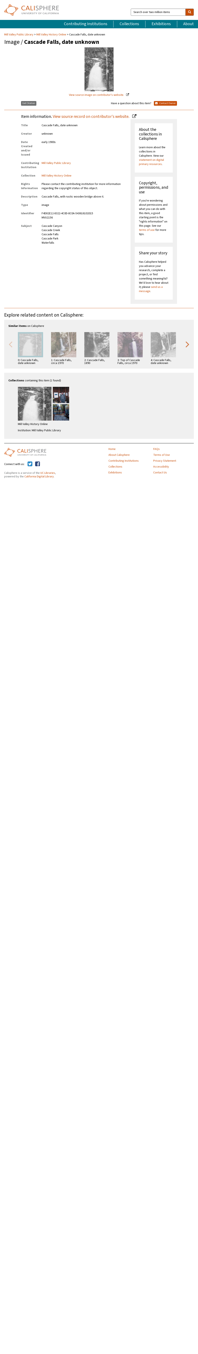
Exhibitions (161, 24)
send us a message (151, 289)
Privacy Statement (164, 460)
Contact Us (160, 472)
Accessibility (161, 466)
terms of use (147, 230)
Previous (10, 344)
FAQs (156, 449)
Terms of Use (161, 454)
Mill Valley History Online (51, 34)
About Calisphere (119, 454)
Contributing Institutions (85, 24)
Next (187, 344)
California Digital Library (39, 476)
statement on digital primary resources (151, 162)
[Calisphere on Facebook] (37, 464)
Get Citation (28, 103)
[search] (189, 12)
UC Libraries (47, 473)
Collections (129, 24)
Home (112, 449)
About (188, 24)
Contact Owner (165, 103)
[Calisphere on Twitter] (30, 464)
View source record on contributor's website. (91, 117)
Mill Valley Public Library (19, 34)
